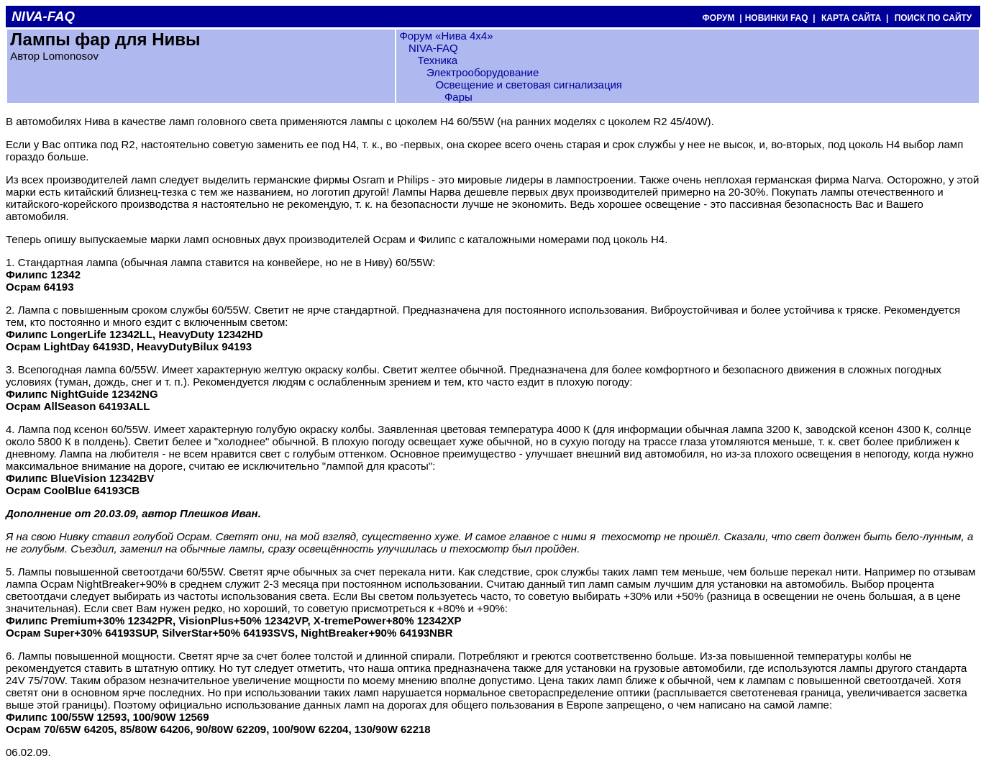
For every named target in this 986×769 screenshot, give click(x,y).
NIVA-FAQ (433, 48)
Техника (437, 60)
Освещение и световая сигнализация (528, 84)
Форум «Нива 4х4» (446, 35)
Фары (458, 97)
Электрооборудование (482, 72)
